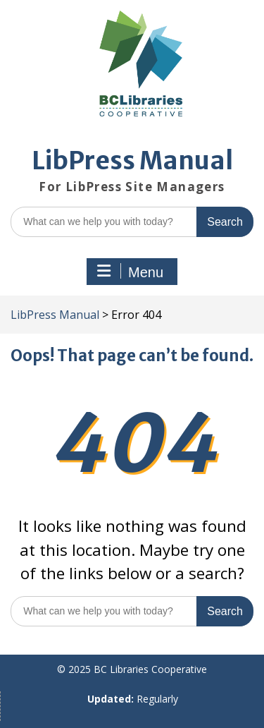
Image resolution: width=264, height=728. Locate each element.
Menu (130, 271)
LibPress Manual (132, 160)
